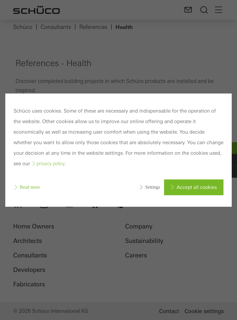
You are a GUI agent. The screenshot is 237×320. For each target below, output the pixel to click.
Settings (152, 187)
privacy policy (51, 163)
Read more (30, 187)
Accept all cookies (197, 187)
